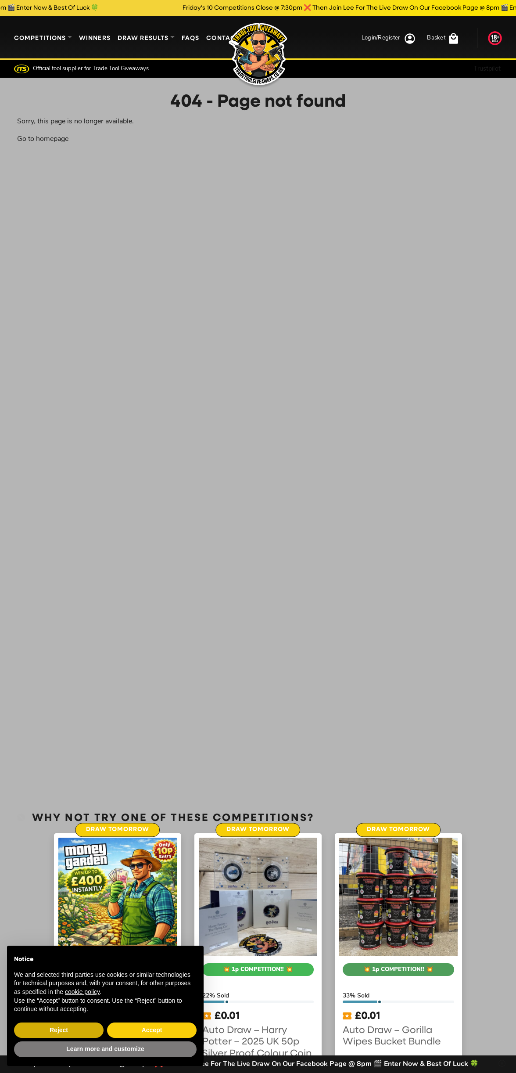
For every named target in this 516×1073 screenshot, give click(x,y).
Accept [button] (152, 1029)
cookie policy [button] (82, 991)
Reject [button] (59, 1029)
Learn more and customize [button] (105, 1048)
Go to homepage (42, 139)
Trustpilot (486, 69)
